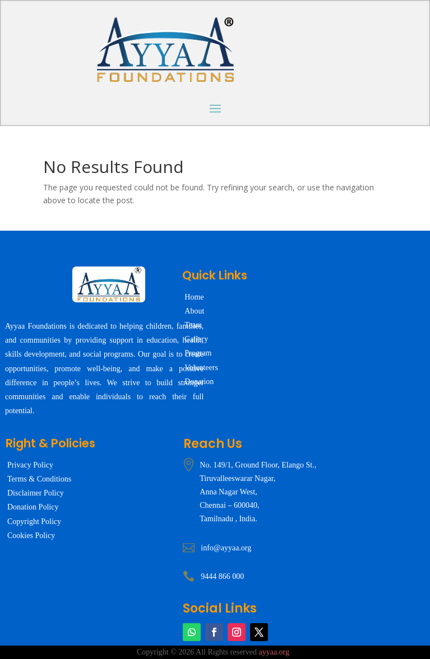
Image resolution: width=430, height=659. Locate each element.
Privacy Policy (30, 465)
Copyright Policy (34, 521)
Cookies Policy (31, 535)
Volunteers (201, 367)
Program (197, 353)
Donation (199, 381)
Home (194, 297)
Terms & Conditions (39, 479)
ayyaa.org (273, 652)
